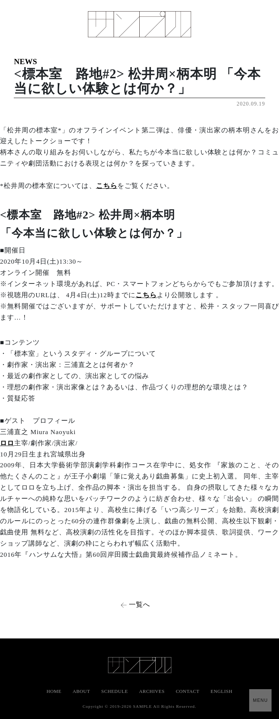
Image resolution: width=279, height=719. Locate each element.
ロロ (7, 443)
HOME (54, 691)
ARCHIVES (152, 691)
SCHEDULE (114, 691)
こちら (106, 185)
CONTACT (187, 691)
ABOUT (81, 691)
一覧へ (139, 604)
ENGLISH (221, 691)
